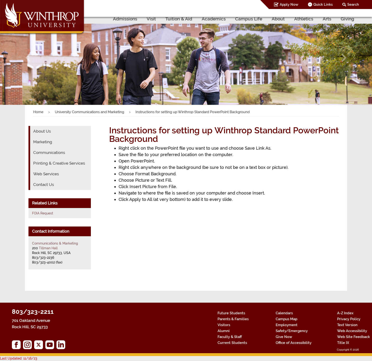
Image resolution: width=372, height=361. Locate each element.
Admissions (125, 18)
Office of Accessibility (294, 343)
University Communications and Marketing (89, 112)
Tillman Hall (48, 248)
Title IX (343, 343)
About (278, 18)
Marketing (42, 141)
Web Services (46, 173)
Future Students (231, 313)
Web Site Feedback (353, 337)
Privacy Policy (348, 319)
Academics (214, 18)
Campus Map (286, 319)
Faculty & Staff (230, 337)
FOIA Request (42, 213)
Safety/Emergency (292, 331)
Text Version (347, 325)
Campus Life (248, 18)
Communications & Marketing (55, 243)
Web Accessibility (352, 331)
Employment (287, 325)
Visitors (224, 325)
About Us (42, 131)
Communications (49, 152)
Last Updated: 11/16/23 (18, 358)
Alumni (224, 331)
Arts (327, 18)
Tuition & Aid (178, 18)
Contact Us (43, 184)
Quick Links (323, 4)
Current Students (232, 343)
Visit (151, 18)
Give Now (284, 337)
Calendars (284, 313)
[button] (28, 57)
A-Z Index (345, 313)
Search (353, 4)
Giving (347, 18)
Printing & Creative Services (59, 163)
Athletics (303, 18)
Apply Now (289, 4)
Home (38, 112)
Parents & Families (233, 319)
